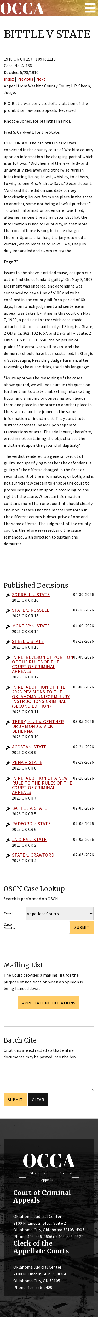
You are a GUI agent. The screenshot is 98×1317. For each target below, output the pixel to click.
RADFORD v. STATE (31, 824)
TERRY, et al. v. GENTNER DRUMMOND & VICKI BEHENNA (38, 726)
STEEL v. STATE (28, 641)
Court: (9, 913)
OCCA (49, 1160)
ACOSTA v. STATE (29, 747)
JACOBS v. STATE (29, 839)
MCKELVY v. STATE (31, 626)
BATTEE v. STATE (29, 808)
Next (40, 79)
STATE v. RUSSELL (30, 610)
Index (9, 79)
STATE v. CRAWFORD (33, 855)
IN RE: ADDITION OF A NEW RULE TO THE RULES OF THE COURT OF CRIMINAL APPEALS (42, 785)
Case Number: (11, 926)
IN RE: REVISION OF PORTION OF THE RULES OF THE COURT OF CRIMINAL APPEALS (42, 664)
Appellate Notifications (48, 1003)
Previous (25, 79)
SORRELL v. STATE (31, 594)
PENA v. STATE (27, 762)
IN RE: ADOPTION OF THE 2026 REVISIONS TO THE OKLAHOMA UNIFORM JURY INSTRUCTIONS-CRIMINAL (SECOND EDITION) (41, 696)
